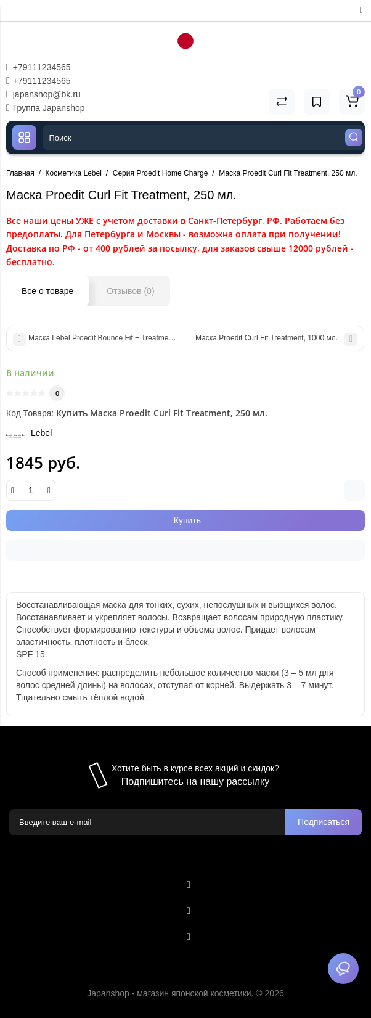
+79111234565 (38, 67)
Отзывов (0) (130, 291)
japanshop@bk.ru (43, 94)
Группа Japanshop (45, 108)
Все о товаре (47, 291)
